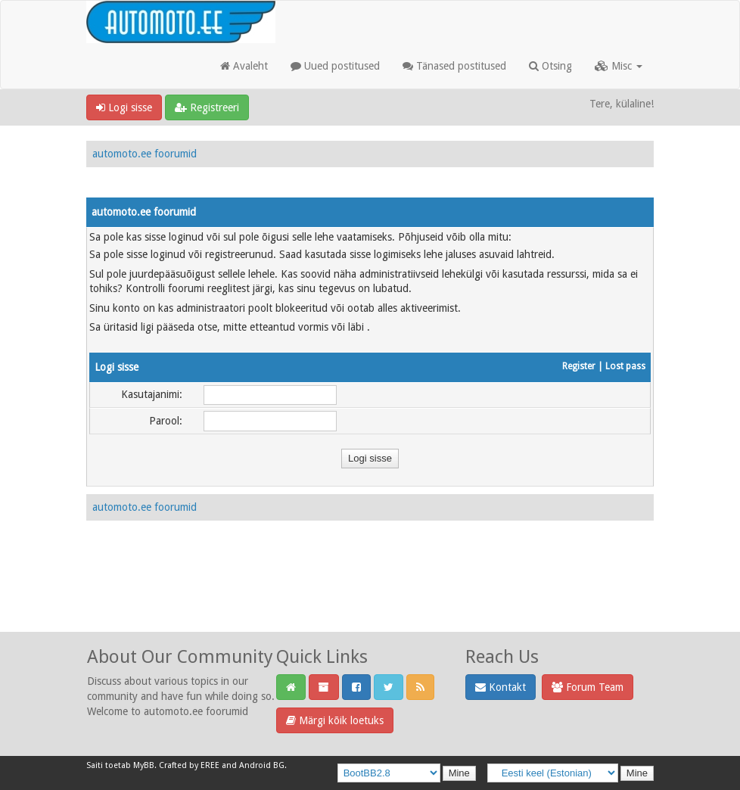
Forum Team (587, 687)
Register (578, 366)
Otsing (550, 66)
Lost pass (625, 366)
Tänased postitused (454, 66)
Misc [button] (618, 66)
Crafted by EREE (189, 765)
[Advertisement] (370, 592)
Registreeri (207, 107)
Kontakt (500, 687)
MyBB (143, 765)
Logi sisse (124, 107)
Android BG (261, 765)
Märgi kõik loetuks (335, 720)
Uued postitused (335, 66)
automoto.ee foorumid (144, 154)
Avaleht (244, 66)
